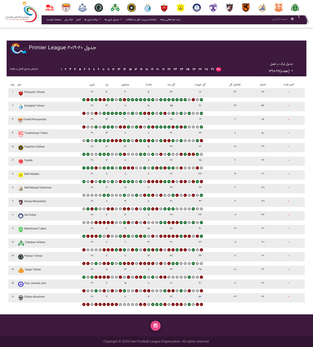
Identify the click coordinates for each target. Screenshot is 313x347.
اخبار (79, 20)
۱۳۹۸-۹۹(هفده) (279, 71)
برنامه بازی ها (91, 21)
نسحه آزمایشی (279, 20)
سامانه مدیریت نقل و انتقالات (142, 20)
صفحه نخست (53, 21)
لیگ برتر (69, 21)
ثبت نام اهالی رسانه (171, 20)
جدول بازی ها (112, 21)
